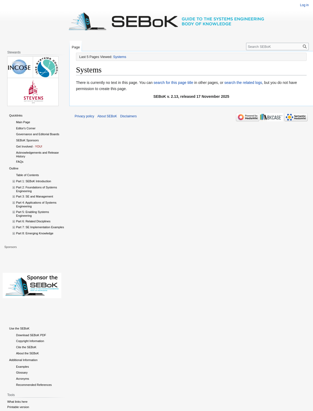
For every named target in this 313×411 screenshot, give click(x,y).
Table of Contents (27, 175)
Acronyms (22, 378)
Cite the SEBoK (26, 347)
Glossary (21, 372)
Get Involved (24, 146)
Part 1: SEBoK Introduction (33, 181)
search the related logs (243, 82)
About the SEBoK (27, 353)
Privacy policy (84, 116)
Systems (119, 57)
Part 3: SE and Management (34, 196)
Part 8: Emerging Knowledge (34, 233)
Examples (22, 366)
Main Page (23, 122)
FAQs (19, 161)
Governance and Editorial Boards (37, 134)
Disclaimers (128, 116)
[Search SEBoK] (277, 46)
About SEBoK (107, 116)
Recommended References (34, 384)
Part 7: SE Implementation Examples (40, 227)
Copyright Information (30, 341)
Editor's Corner (25, 128)
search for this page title (173, 82)
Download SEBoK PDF (31, 335)
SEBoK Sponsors (27, 140)
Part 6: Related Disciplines (33, 221)
